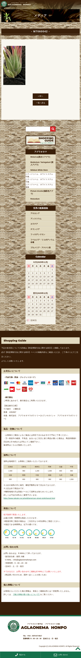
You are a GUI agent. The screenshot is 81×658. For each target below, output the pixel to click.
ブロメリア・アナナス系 (40, 248)
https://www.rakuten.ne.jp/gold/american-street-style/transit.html (29, 498)
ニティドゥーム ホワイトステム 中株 (40, 175)
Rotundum (35, 199)
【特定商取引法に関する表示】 (40, 348)
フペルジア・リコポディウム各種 (42, 241)
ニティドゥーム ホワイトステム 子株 (40, 180)
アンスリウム (35, 219)
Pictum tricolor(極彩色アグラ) (41, 192)
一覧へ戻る (40, 103)
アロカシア (35, 213)
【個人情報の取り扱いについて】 (26, 594)
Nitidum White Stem (39, 170)
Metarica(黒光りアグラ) (40, 157)
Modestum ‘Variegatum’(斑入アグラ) (42, 163)
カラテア (34, 224)
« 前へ (40, 96)
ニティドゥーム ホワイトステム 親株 (40, 185)
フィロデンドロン (37, 234)
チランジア (35, 229)
